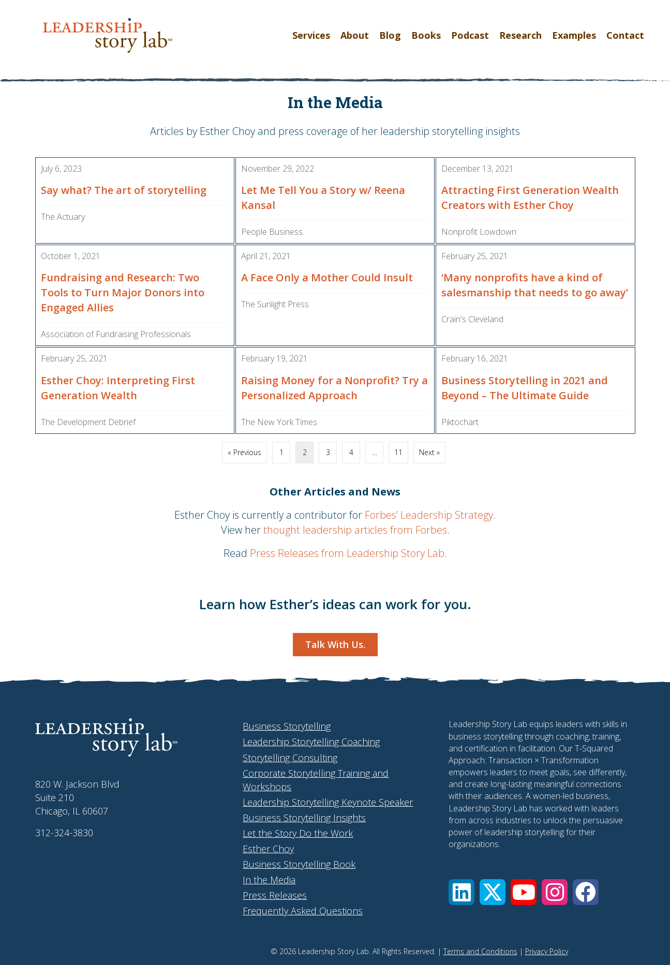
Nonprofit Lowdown (478, 231)
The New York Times (279, 422)
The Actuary (63, 216)
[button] (461, 892)
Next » (429, 452)
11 (398, 452)
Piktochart (460, 422)
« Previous (244, 452)
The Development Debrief (88, 422)
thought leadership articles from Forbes (355, 530)
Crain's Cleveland (472, 319)
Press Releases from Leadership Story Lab (347, 553)
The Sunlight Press (275, 304)
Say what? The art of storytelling (123, 190)
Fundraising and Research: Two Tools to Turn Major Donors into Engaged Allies (122, 292)
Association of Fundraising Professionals (116, 334)
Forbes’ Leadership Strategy (429, 515)
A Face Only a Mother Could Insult (327, 277)
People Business (272, 231)
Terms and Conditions (480, 951)
